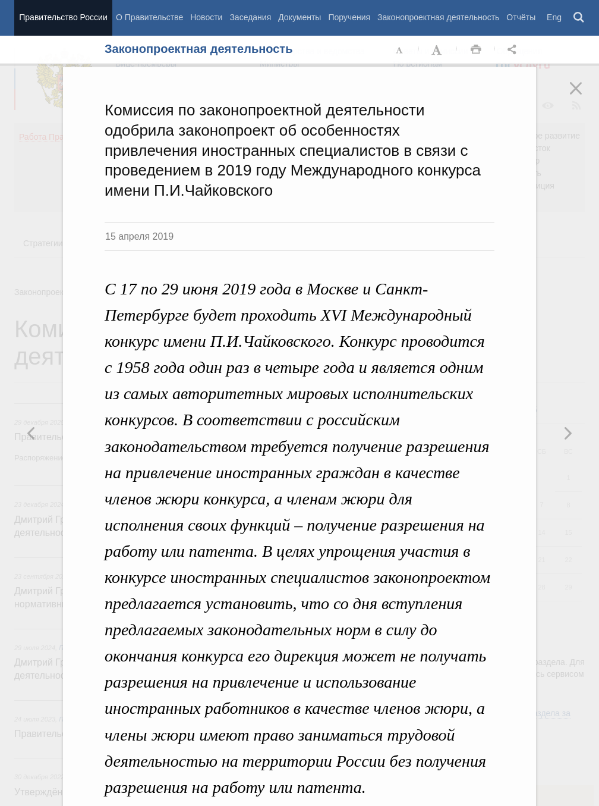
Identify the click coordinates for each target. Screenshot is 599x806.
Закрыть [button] (584, 96)
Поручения (349, 17)
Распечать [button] (476, 50)
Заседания (250, 17)
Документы (299, 17)
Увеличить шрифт (438, 50)
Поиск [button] (579, 18)
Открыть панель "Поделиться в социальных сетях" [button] (514, 50)
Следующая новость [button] (31, 433)
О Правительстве (149, 17)
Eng (554, 17)
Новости (206, 17)
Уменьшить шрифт (400, 50)
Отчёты (520, 17)
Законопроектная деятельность (438, 17)
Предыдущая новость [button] (567, 433)
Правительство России (63, 17)
